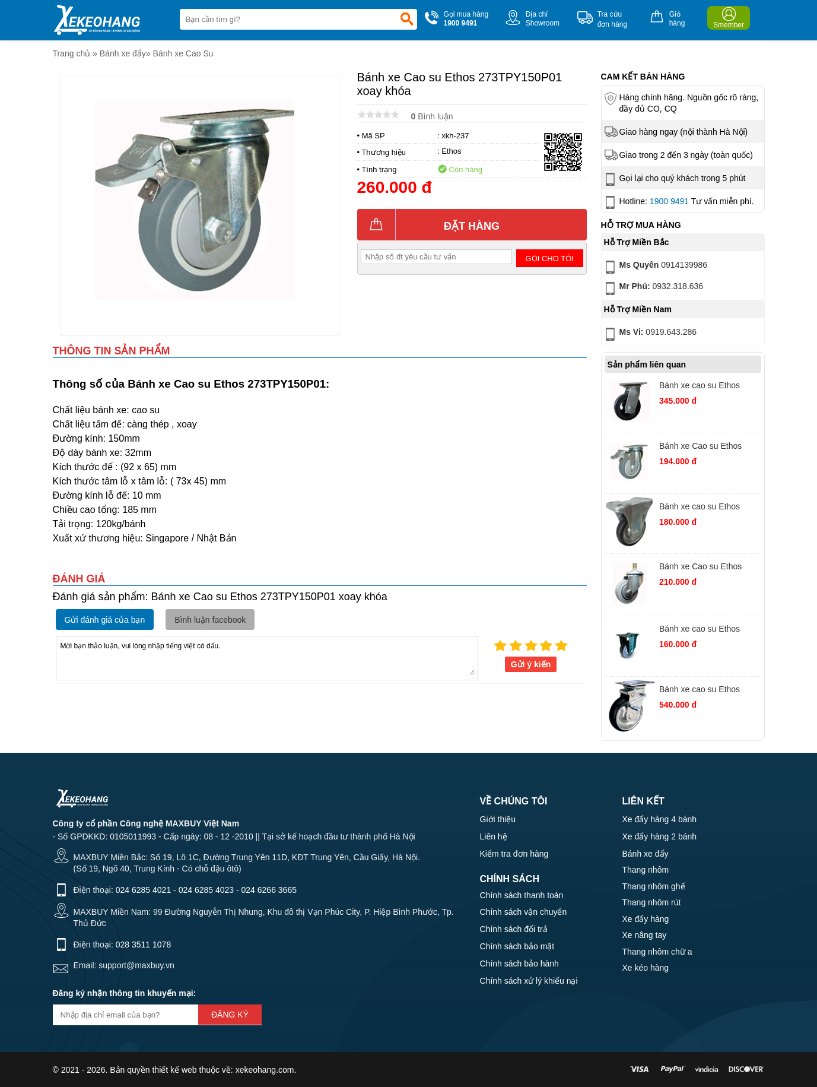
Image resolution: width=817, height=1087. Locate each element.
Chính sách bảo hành (519, 963)
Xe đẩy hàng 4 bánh (659, 819)
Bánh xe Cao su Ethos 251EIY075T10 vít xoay (702, 568)
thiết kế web (174, 1070)
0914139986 (655, 267)
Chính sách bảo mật (517, 946)
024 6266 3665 (269, 890)
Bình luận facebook (210, 620)
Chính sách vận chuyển (523, 912)
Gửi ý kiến (531, 664)
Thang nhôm (645, 869)
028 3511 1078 (143, 944)
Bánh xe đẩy (123, 53)
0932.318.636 (653, 288)
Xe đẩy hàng (645, 919)
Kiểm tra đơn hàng (514, 853)
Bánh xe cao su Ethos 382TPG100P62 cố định (704, 630)
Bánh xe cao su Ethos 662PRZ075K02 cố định (703, 508)
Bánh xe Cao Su (183, 53)
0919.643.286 (649, 334)
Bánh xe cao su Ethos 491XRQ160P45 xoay (699, 387)
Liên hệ (493, 836)
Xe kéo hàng (645, 967)
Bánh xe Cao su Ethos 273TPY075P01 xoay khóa (708, 447)
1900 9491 (669, 201)
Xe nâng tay (644, 935)
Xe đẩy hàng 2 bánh (659, 836)
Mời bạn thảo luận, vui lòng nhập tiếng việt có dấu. (267, 657)
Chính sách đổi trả (514, 929)
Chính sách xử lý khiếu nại (529, 980)
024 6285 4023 (206, 890)
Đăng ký (230, 1014)
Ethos (451, 151)
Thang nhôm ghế (653, 886)
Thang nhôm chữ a (657, 951)
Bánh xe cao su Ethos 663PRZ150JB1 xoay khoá (708, 690)
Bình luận (432, 116)
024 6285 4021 (143, 890)
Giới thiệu (498, 819)
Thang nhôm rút (651, 902)
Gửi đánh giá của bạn (105, 620)
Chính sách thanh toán (522, 895)
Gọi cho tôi (550, 258)
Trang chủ (72, 53)
